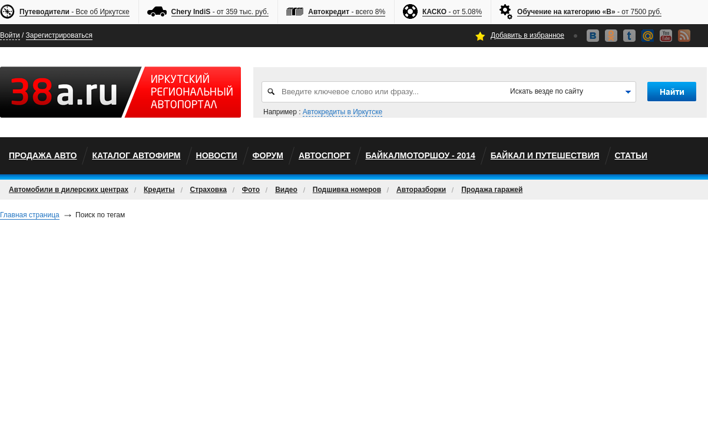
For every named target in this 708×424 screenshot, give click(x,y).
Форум (268, 155)
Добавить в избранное (527, 35)
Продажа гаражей (491, 190)
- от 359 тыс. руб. (220, 12)
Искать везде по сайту (546, 91)
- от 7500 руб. (589, 12)
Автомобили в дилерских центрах (68, 190)
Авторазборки (421, 190)
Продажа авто (43, 155)
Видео (286, 190)
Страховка (208, 190)
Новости (216, 155)
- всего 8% (346, 12)
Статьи (631, 155)
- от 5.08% (452, 12)
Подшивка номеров (347, 190)
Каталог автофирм (136, 155)
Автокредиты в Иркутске (342, 112)
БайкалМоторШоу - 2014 (420, 155)
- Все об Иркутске (74, 12)
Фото (251, 190)
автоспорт (324, 155)
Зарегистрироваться (59, 35)
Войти (10, 35)
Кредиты (159, 190)
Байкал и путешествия (545, 155)
